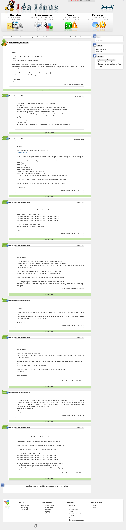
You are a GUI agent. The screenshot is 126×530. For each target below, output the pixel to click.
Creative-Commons (80, 525)
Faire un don (24, 510)
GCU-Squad (87, 0)
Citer (49, 90)
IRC (94, 508)
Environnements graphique (77, 520)
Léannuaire (47, 510)
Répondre (44, 90)
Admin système (73, 510)
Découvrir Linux (49, 505)
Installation (72, 505)
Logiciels (71, 508)
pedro (82, 393)
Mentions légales (25, 508)
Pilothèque (47, 514)
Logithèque (47, 512)
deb (83, 43)
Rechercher (99, 51)
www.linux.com (22, 152)
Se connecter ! (100, 40)
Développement (73, 518)
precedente (80, 37)
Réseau (71, 512)
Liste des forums (101, 49)
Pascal (82, 139)
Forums (95, 505)
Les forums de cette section (18, 37)
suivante (87, 37)
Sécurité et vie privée (75, 514)
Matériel (71, 516)
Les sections (7, 37)
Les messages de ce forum (33, 37)
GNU (92, 0)
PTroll (82, 96)
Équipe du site (24, 505)
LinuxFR (81, 0)
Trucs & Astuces (49, 508)
